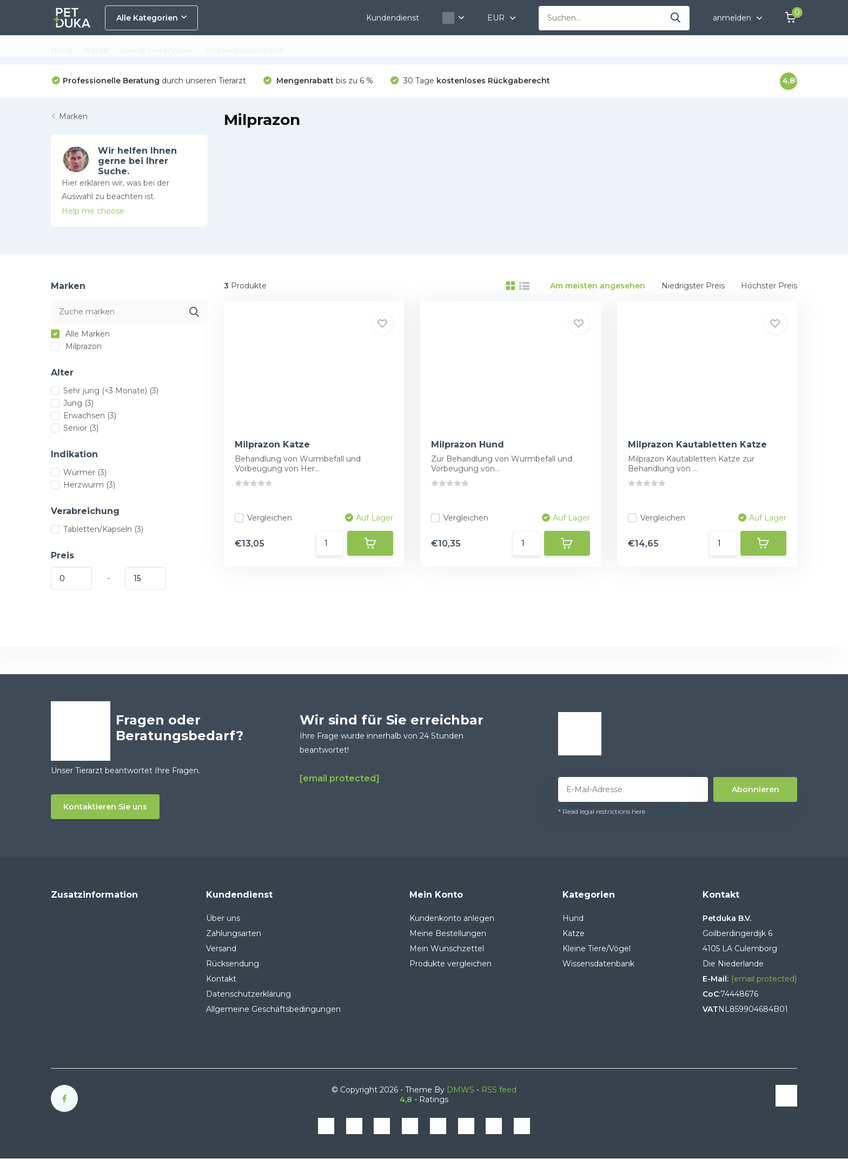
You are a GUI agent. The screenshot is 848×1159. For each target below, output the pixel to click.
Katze (96, 50)
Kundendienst (392, 18)
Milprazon (76, 346)
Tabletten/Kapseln (97, 529)
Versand (221, 948)
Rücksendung (232, 964)
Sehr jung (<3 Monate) (104, 391)
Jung (72, 403)
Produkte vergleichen (450, 964)
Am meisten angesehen (597, 286)
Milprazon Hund (467, 444)
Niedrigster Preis (693, 286)
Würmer (79, 472)
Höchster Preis (769, 286)
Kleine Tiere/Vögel (156, 50)
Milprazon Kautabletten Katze (697, 444)
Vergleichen (263, 518)
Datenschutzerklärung (248, 994)
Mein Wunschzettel (446, 948)
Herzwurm (83, 485)
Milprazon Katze (272, 444)
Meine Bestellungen (447, 933)
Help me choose (93, 211)
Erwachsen (83, 415)
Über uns (223, 918)
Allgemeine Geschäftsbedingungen (273, 1009)
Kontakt (221, 979)
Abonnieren (755, 789)
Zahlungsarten (233, 933)
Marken (73, 116)
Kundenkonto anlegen (451, 918)
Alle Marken (80, 334)
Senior (74, 428)
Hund (61, 50)
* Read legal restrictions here (601, 811)
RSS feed (498, 1090)
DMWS (460, 1090)
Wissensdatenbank (245, 50)
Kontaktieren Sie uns (105, 807)
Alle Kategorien (151, 18)
